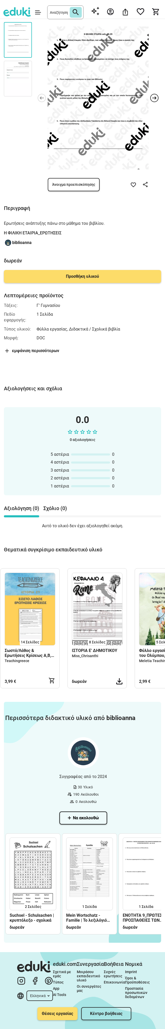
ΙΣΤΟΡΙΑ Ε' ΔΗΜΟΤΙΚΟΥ (95, 650)
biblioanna (22, 242)
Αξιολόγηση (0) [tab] (21, 508)
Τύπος (58, 982)
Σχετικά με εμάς (62, 974)
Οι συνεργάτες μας (89, 988)
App (56, 988)
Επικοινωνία (114, 982)
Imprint (131, 972)
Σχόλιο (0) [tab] (55, 508)
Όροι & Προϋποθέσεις (137, 980)
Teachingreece (17, 661)
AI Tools (59, 995)
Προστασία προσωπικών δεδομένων (136, 992)
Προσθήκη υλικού (82, 276)
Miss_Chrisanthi (85, 656)
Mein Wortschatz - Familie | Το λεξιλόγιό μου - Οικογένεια (86, 918)
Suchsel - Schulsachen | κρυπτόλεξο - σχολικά (32, 918)
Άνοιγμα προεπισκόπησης (73, 184)
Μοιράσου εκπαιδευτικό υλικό (89, 976)
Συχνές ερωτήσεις (113, 974)
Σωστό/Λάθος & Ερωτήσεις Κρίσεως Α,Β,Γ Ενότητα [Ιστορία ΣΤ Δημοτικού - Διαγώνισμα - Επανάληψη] (29, 653)
